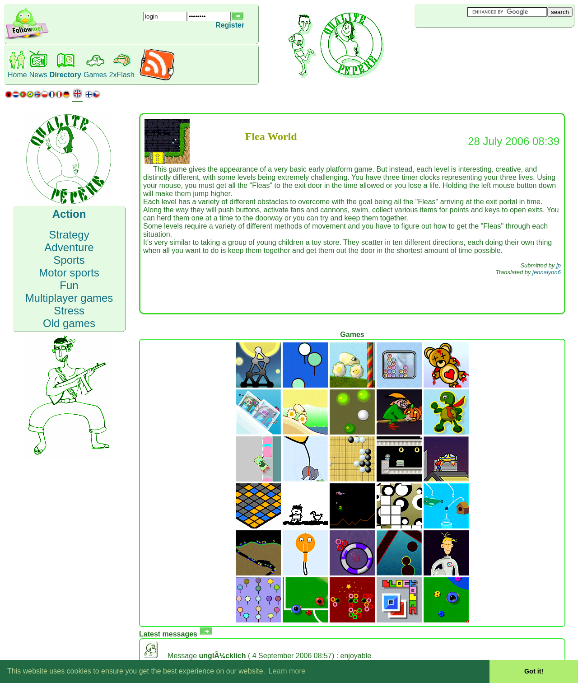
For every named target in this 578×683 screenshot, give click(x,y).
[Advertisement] (468, 42)
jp (558, 265)
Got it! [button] (533, 671)
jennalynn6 (546, 272)
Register (229, 25)
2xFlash (122, 75)
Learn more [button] (287, 671)
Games (95, 75)
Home (17, 75)
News (38, 75)
